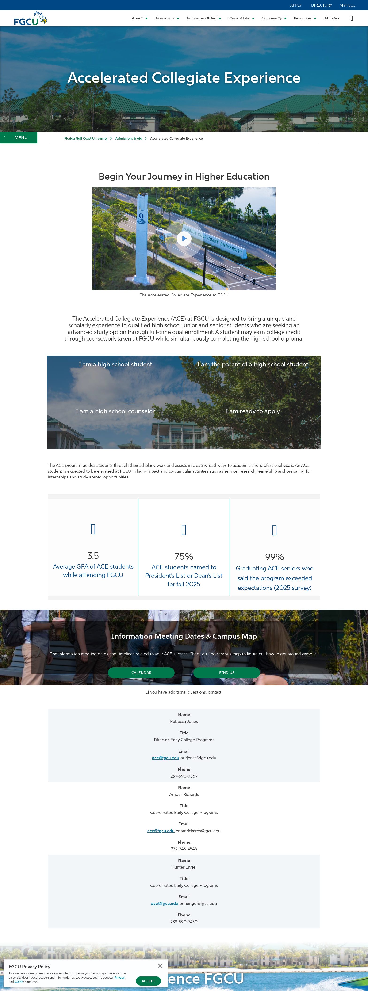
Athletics (332, 18)
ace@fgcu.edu (165, 758)
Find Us (226, 673)
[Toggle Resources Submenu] (305, 18)
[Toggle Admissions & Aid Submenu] (204, 18)
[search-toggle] (352, 18)
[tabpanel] (184, 648)
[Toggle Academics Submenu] (167, 18)
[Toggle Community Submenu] (274, 18)
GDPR (19, 981)
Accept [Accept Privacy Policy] (148, 981)
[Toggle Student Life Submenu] (241, 18)
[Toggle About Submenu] (140, 18)
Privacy (120, 977)
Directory (321, 6)
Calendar (141, 673)
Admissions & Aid (128, 138)
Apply (296, 6)
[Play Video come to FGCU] (184, 238)
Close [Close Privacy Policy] (160, 966)
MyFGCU (348, 6)
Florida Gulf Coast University (85, 138)
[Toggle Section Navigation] (18, 137)
